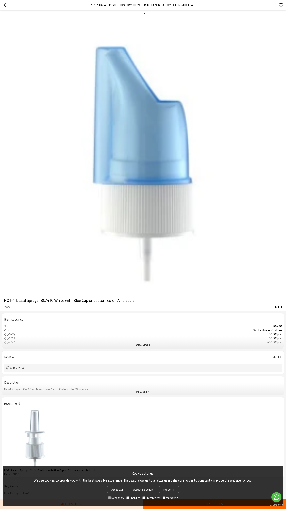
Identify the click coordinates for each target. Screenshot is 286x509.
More (276, 357)
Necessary (116, 498)
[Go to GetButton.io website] (276, 505)
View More (143, 345)
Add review (17, 368)
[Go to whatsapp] (276, 497)
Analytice (133, 498)
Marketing (170, 498)
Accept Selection (143, 489)
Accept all (117, 489)
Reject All (169, 489)
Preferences (151, 498)
